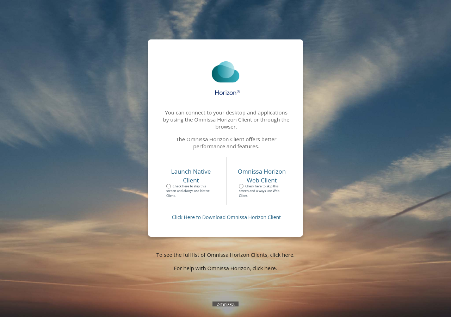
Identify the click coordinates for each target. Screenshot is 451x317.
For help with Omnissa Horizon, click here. (225, 268)
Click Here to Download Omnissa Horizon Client (226, 217)
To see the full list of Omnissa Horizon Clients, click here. (225, 254)
